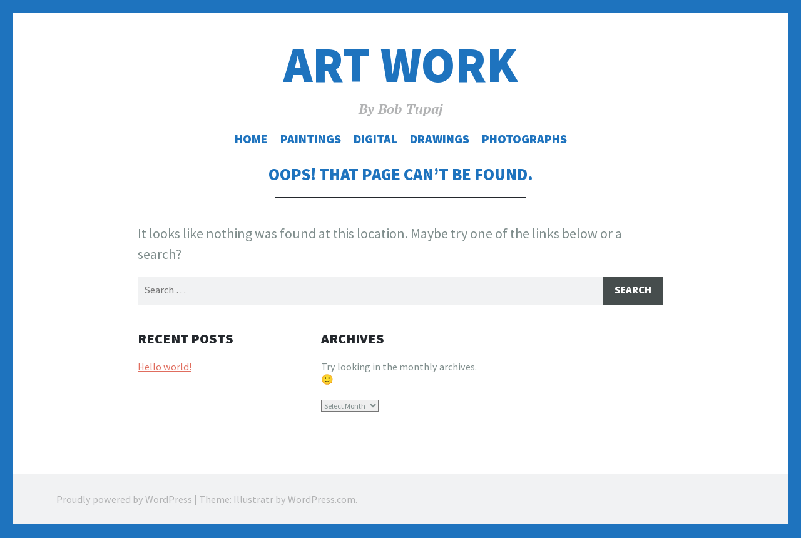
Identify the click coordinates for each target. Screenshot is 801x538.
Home (251, 138)
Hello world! (164, 367)
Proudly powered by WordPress (124, 500)
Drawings (439, 138)
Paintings (310, 138)
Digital (375, 138)
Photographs (524, 138)
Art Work (400, 65)
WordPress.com (321, 500)
